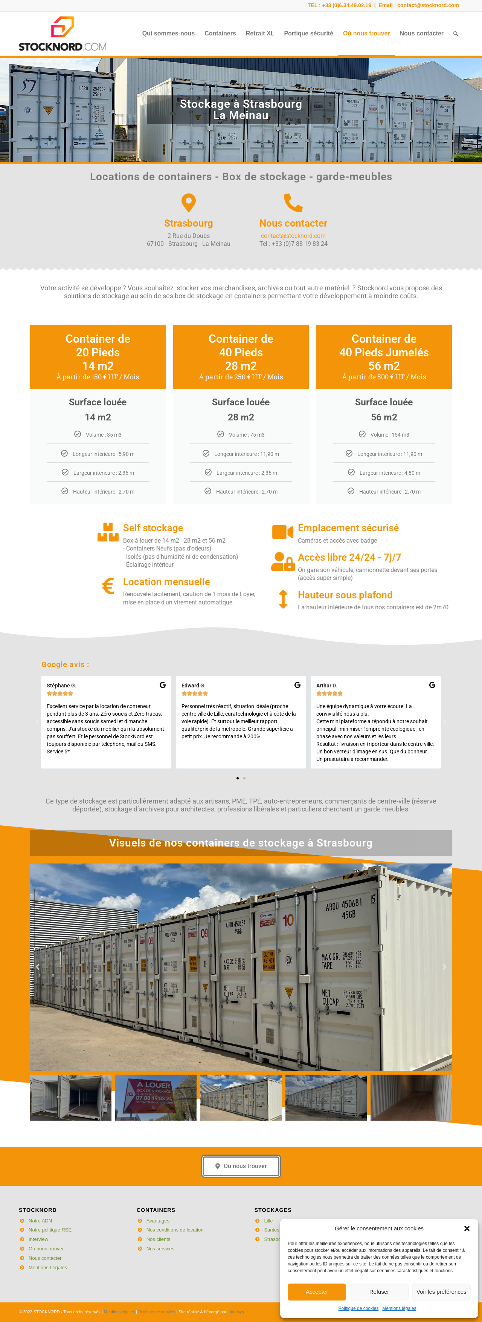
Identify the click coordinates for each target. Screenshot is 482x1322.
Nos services (160, 1248)
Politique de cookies (359, 1308)
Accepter (317, 1291)
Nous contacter (45, 1258)
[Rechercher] (455, 33)
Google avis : (65, 630)
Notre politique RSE (50, 1230)
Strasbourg (276, 1239)
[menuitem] (168, 33)
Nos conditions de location (175, 1230)
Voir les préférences (441, 1291)
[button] (467, 1228)
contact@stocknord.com (428, 5)
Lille (268, 1221)
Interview (38, 1239)
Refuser (379, 1291)
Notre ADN (40, 1221)
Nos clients (158, 1239)
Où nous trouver (46, 1248)
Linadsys (235, 1312)
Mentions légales (399, 1308)
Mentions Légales (48, 1267)
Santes (271, 1230)
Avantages (157, 1221)
